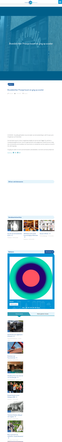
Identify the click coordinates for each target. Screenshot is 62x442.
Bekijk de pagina (13, 304)
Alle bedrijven (49, 252)
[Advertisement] (31, 167)
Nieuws (11, 84)
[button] (23, 308)
